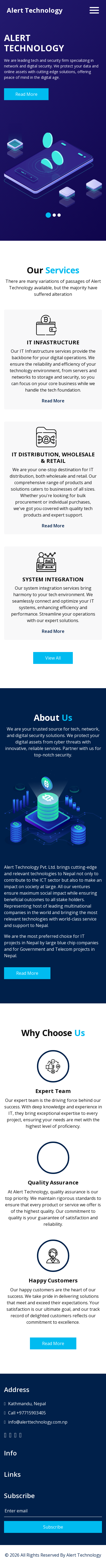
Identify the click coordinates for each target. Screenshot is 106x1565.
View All (53, 658)
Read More (26, 94)
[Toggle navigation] (94, 10)
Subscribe (53, 1527)
